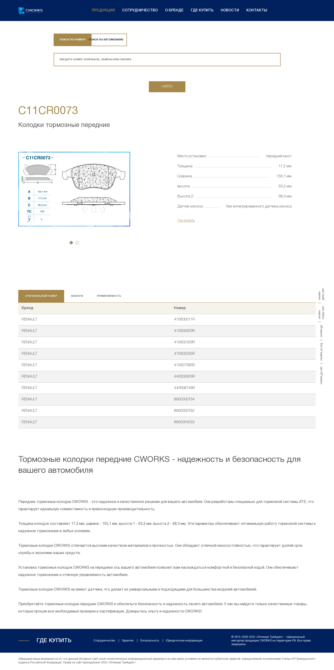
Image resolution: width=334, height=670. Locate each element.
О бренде (174, 10)
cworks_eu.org (321, 351)
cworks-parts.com (321, 294)
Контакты (256, 10)
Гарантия (128, 641)
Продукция (103, 10)
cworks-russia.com (321, 312)
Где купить (202, 10)
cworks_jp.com (321, 375)
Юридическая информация (184, 641)
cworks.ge (321, 331)
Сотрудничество (140, 10)
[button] (71, 243)
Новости (230, 10)
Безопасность (149, 641)
